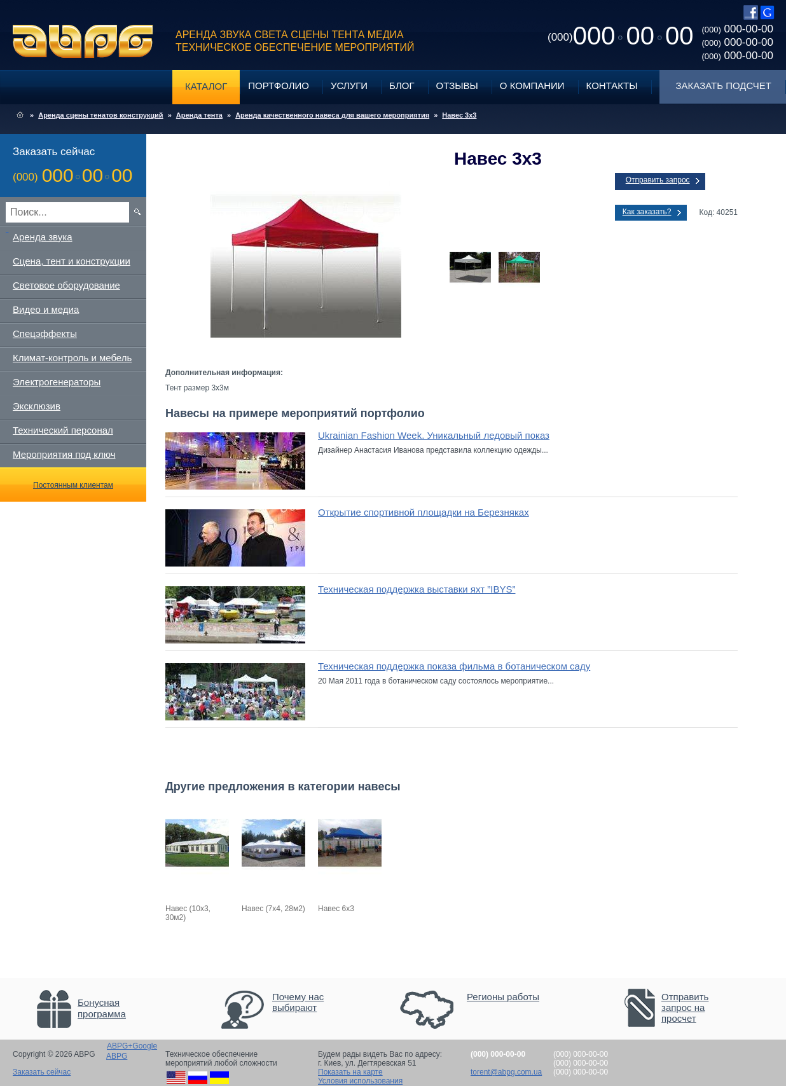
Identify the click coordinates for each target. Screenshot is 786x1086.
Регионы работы (503, 996)
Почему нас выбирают (298, 1002)
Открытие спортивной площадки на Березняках (423, 512)
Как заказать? (647, 211)
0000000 (620, 36)
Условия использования (360, 1080)
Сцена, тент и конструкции (71, 261)
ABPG (83, 41)
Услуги (349, 85)
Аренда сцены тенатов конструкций (100, 115)
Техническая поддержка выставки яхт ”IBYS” (416, 589)
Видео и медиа (46, 309)
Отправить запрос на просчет (684, 1007)
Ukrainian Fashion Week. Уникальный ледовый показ (433, 435)
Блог (401, 85)
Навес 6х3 (336, 908)
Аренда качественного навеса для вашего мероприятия (332, 115)
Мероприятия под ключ (64, 454)
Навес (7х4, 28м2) (273, 908)
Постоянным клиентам (73, 485)
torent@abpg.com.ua (506, 1072)
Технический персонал (63, 430)
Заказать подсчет (723, 85)
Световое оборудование (66, 285)
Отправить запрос (658, 179)
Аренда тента (199, 115)
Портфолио (278, 85)
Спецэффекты (45, 333)
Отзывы (457, 85)
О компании (532, 85)
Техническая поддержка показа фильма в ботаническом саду (454, 666)
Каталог (206, 86)
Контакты (612, 85)
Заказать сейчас (42, 1072)
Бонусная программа (102, 1008)
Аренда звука (42, 236)
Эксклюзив (36, 406)
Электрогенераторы (56, 381)
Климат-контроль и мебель (72, 357)
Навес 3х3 (459, 115)
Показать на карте (350, 1072)
